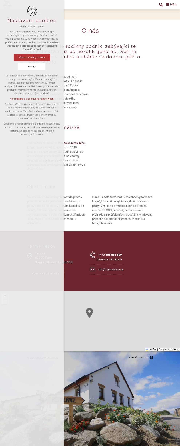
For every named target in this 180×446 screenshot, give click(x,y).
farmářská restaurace (71, 143)
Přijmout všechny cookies (32, 57)
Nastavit (32, 67)
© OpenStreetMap (169, 349)
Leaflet (151, 349)
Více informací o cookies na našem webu (31, 99)
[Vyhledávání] (159, 4)
